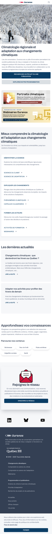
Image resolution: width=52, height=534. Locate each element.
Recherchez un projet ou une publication (26, 75)
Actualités (11, 497)
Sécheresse (8, 347)
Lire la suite (10, 274)
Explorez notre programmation (26, 82)
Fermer (26, 530)
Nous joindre (12, 501)
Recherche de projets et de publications (21, 491)
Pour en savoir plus (10, 525)
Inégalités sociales (10, 353)
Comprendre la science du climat (19, 467)
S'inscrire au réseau (26, 401)
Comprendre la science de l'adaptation (21, 470)
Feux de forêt (23, 347)
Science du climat (12, 173)
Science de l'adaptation (14, 176)
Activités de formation (14, 228)
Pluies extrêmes (41, 347)
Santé (26, 353)
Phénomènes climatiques (15, 200)
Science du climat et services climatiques (22, 484)
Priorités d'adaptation (15, 487)
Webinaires (9, 231)
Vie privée (11, 508)
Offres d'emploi (13, 504)
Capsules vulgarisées (14, 204)
